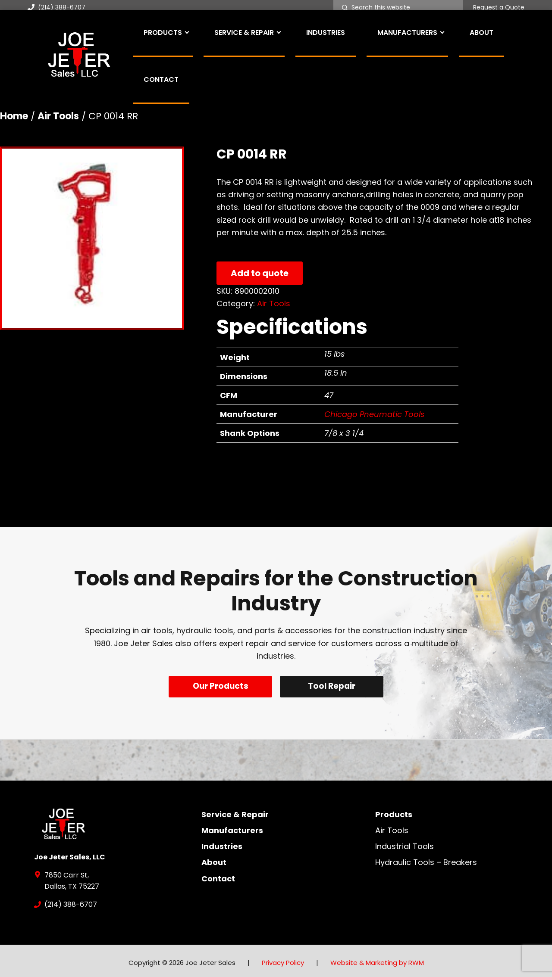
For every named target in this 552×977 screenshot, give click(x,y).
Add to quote (260, 273)
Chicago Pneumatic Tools (374, 414)
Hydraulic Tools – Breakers (426, 858)
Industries (221, 842)
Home (14, 116)
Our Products (219, 686)
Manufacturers (232, 826)
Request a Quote (498, 8)
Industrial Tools (404, 842)
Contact (218, 874)
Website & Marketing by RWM (377, 959)
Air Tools (58, 116)
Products (393, 810)
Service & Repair (235, 810)
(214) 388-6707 (56, 7)
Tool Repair (333, 686)
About (213, 858)
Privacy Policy (283, 959)
